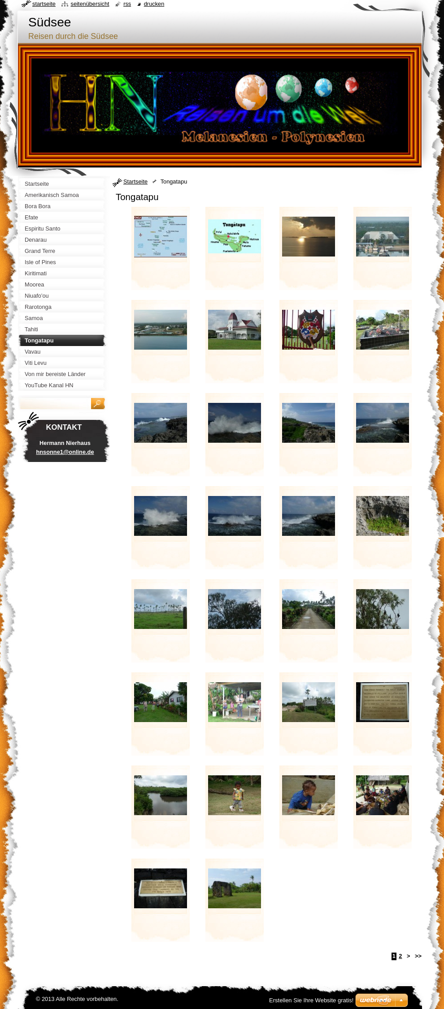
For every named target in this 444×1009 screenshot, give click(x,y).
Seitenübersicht (89, 3)
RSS (127, 3)
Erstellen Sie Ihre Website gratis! (311, 1000)
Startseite (135, 181)
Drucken (154, 3)
